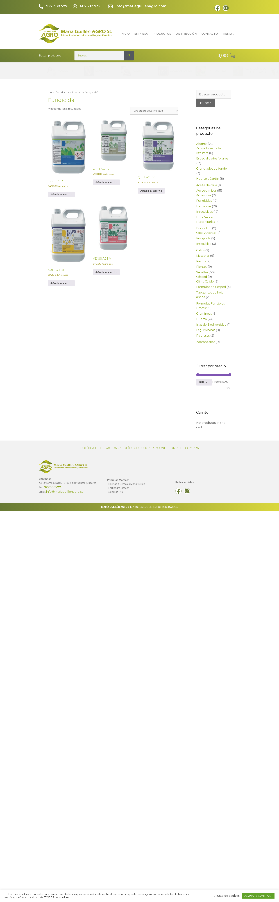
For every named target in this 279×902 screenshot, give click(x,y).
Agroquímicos (206, 190)
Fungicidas (204, 200)
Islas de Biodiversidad (211, 324)
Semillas (202, 272)
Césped (201, 277)
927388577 (52, 487)
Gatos (200, 250)
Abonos (201, 144)
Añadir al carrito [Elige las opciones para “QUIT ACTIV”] (151, 190)
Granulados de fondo (211, 168)
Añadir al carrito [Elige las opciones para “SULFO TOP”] (61, 283)
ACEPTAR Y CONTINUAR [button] (258, 895)
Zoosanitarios (205, 342)
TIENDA (228, 33)
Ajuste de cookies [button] (226, 895)
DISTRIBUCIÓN (186, 33)
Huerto (201, 319)
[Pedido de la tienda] (154, 111)
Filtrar (204, 382)
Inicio (51, 92)
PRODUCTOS (162, 33)
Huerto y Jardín (207, 178)
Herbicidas (203, 206)
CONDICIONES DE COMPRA (178, 448)
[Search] (129, 55)
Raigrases (203, 335)
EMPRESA (141, 33)
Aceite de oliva (206, 185)
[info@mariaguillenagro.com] (110, 6)
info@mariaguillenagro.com (141, 6)
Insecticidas (204, 211)
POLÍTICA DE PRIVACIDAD (99, 448)
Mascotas (202, 255)
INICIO (125, 33)
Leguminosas (205, 330)
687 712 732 (90, 6)
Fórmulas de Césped (211, 287)
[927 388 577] (41, 6)
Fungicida (203, 238)
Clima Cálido (205, 281)
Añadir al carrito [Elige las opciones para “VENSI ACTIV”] (106, 272)
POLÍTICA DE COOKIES (138, 448)
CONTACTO (209, 33)
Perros (201, 261)
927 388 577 (57, 6)
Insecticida (203, 244)
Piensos (201, 266)
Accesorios (203, 195)
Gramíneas (204, 313)
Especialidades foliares (212, 158)
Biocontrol (203, 228)
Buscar (205, 103)
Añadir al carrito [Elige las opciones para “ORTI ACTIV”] (106, 182)
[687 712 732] (74, 6)
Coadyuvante (206, 233)
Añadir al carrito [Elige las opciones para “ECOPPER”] (61, 194)
